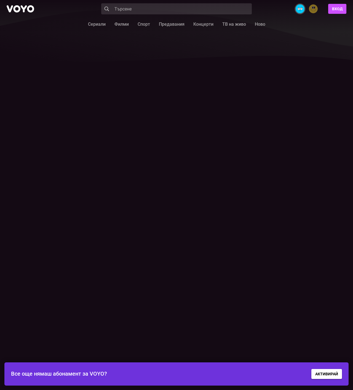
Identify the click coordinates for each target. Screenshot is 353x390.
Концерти (203, 24)
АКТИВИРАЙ (326, 374)
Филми (121, 24)
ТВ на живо (234, 24)
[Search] (176, 8)
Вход (337, 9)
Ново (260, 24)
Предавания (171, 24)
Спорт (144, 24)
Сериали (97, 24)
